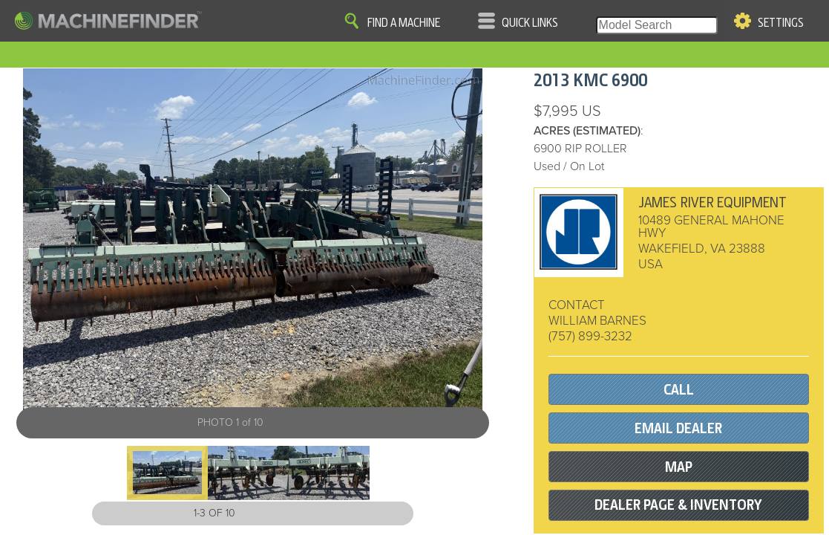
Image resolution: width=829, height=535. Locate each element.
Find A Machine (403, 23)
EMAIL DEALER (678, 428)
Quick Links (530, 23)
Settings (781, 23)
